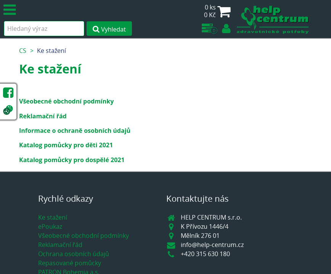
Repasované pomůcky (69, 263)
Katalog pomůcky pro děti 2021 (66, 145)
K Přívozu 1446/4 (204, 226)
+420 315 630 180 (205, 254)
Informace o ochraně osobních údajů (74, 130)
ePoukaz (50, 226)
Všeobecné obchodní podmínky (66, 101)
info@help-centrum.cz (212, 245)
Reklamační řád (43, 116)
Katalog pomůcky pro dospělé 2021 (72, 160)
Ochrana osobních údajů (73, 254)
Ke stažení (51, 50)
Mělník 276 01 (200, 235)
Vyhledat (109, 29)
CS (22, 50)
